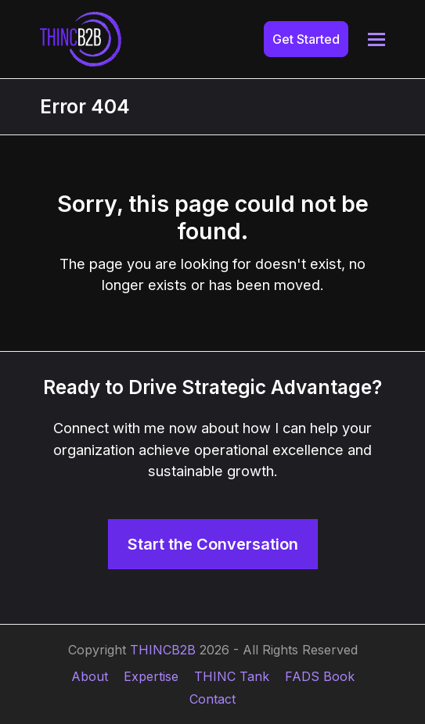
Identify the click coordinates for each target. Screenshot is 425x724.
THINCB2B (163, 650)
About (89, 676)
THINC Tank (231, 676)
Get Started (306, 39)
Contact (212, 699)
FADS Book (320, 676)
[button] (376, 39)
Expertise (151, 676)
